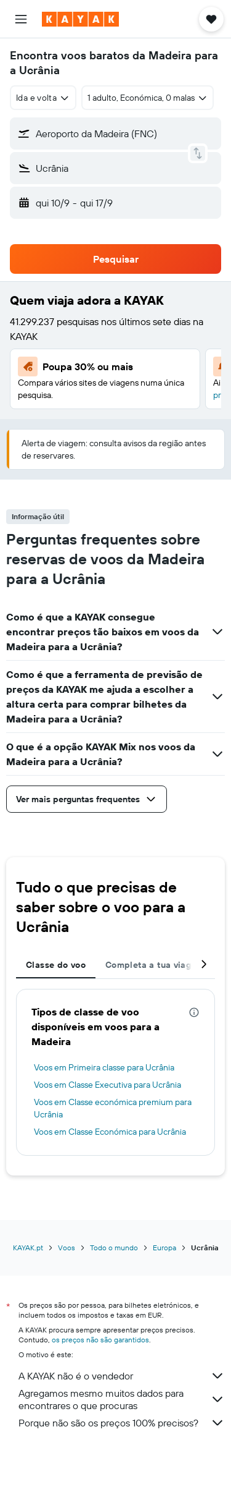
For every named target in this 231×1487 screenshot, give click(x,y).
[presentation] (194, 1012)
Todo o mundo (114, 1247)
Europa (164, 1247)
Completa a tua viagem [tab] (154, 964)
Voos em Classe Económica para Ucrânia (110, 1131)
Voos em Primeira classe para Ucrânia (104, 1067)
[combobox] (43, 97)
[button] (20, 19)
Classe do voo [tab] (56, 964)
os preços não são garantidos (100, 1339)
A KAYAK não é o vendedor (121, 1375)
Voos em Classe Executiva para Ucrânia (107, 1084)
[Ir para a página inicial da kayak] (80, 19)
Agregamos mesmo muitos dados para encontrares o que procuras (121, 1399)
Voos (66, 1247)
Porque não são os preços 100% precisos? (121, 1422)
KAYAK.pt (28, 1247)
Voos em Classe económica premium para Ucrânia (113, 1108)
